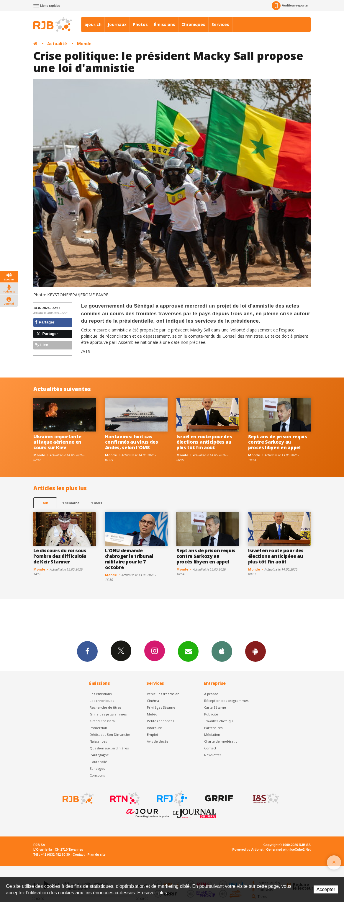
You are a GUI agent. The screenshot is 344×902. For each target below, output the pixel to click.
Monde (84, 43)
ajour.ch (92, 24)
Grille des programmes (108, 714)
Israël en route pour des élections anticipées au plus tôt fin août (204, 442)
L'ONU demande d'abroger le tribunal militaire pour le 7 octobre (129, 559)
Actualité (57, 43)
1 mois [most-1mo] (96, 503)
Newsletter (212, 755)
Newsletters (188, 651)
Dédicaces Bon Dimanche (110, 734)
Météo (152, 714)
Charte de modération (222, 741)
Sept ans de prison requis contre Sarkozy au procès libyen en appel (277, 442)
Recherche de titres (105, 707)
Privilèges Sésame (161, 707)
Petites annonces (160, 721)
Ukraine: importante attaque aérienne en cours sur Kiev (57, 442)
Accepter (326, 889)
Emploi (152, 734)
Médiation (212, 734)
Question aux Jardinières (109, 748)
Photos (140, 24)
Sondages (97, 768)
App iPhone (222, 651)
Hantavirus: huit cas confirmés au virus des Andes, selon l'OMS (131, 442)
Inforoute (154, 728)
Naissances (98, 741)
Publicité (211, 714)
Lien (41, 345)
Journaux (117, 24)
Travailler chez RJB (218, 721)
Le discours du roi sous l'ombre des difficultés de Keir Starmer (59, 556)
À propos (211, 694)
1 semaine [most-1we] (70, 503)
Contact (210, 748)
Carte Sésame (215, 707)
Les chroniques (102, 700)
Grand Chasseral (103, 721)
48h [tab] (45, 503)
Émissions (164, 24)
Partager (44, 322)
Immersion (98, 728)
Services (220, 24)
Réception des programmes (226, 700)
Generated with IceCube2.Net (288, 849)
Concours (97, 775)
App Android (255, 651)
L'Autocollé (98, 762)
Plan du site (96, 854)
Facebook (87, 651)
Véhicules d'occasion (163, 694)
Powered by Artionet (247, 849)
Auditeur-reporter (290, 5)
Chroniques (193, 24)
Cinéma (153, 700)
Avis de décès (157, 741)
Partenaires (213, 728)
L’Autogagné (99, 755)
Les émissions (101, 694)
